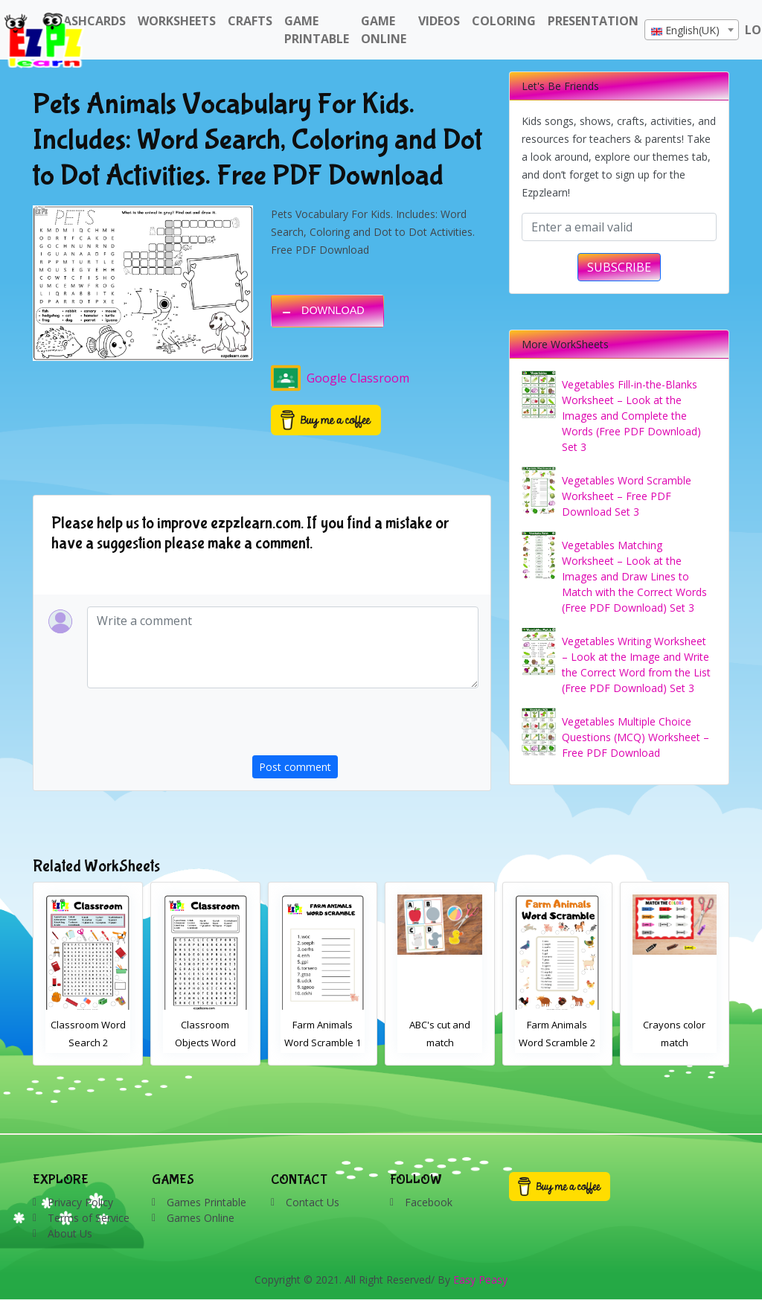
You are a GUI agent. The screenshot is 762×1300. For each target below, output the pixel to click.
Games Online (200, 1218)
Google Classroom (340, 378)
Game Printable (316, 30)
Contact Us (312, 1202)
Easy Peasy (480, 1279)
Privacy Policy (80, 1202)
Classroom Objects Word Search (322, 1042)
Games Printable (206, 1202)
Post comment (295, 767)
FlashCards (88, 21)
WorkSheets (177, 21)
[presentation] (365, 726)
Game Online (383, 30)
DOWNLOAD (333, 310)
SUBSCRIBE (619, 267)
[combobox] (691, 29)
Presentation (593, 21)
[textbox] (691, 30)
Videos (439, 21)
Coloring (504, 21)
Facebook (428, 1202)
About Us (70, 1233)
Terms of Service (88, 1218)
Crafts (250, 21)
